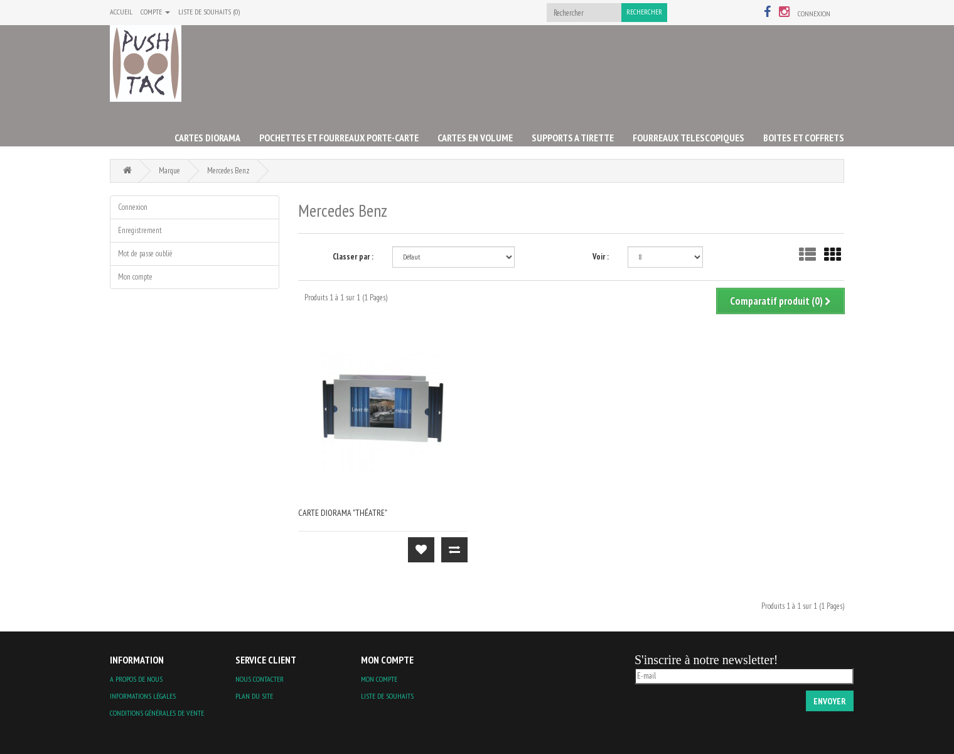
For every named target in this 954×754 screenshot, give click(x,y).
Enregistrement (140, 230)
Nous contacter (259, 679)
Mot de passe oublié (145, 253)
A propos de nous (136, 679)
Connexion (814, 13)
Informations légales (143, 696)
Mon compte (135, 276)
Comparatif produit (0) (780, 301)
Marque (169, 170)
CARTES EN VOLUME (475, 137)
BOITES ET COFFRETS (803, 137)
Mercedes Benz (228, 170)
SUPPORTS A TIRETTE (573, 137)
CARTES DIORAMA (207, 137)
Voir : (600, 256)
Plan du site (254, 696)
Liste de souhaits (387, 696)
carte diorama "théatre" (342, 512)
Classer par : (353, 256)
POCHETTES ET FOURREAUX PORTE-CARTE (339, 137)
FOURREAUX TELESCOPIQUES (688, 137)
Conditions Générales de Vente (157, 713)
